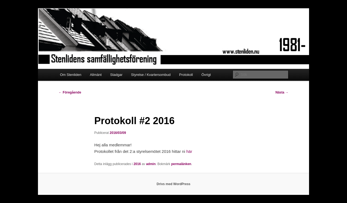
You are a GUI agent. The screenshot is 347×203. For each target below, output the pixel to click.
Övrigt (206, 75)
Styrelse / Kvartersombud (151, 75)
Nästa (281, 92)
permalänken (181, 164)
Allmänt (95, 75)
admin (151, 164)
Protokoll (186, 75)
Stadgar (116, 75)
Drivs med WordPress (174, 184)
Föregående (70, 92)
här (189, 151)
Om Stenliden (70, 75)
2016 (137, 164)
